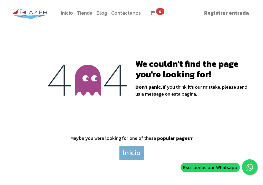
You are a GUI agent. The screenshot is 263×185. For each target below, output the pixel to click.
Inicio (131, 152)
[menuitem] (67, 13)
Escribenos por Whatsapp (210, 167)
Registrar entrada (226, 13)
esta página (183, 93)
